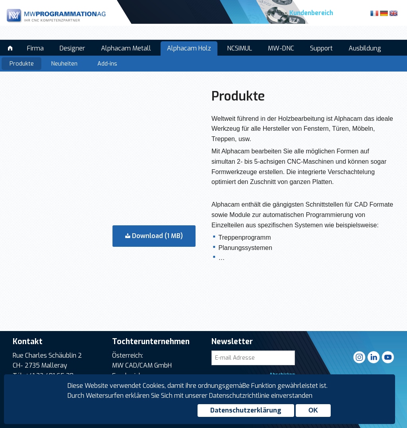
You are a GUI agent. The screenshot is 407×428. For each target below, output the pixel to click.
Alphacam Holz (189, 48)
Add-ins (107, 64)
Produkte (22, 64)
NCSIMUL (239, 48)
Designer (72, 48)
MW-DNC (281, 48)
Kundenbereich (311, 13)
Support (321, 48)
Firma (35, 48)
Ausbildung (365, 48)
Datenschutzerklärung (245, 410)
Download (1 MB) (154, 236)
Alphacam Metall (126, 48)
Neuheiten (64, 64)
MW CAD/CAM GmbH (142, 365)
